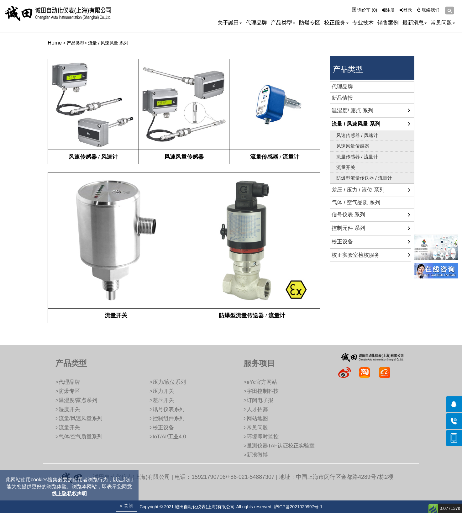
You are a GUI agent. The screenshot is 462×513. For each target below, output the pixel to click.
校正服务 (336, 23)
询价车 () (364, 10)
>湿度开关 (67, 409)
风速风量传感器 (352, 146)
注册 (388, 10)
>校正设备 (162, 428)
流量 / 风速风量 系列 (108, 42)
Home (55, 43)
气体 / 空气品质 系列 (356, 202)
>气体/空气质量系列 (78, 437)
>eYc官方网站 (260, 382)
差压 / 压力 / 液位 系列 (358, 190)
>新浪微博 (256, 455)
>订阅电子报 (258, 400)
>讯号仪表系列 (167, 409)
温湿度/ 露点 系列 (352, 111)
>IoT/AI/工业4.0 (168, 437)
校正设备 (342, 242)
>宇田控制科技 (261, 391)
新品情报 (342, 98)
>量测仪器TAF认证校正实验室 (279, 446)
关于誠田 (230, 23)
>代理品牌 (67, 382)
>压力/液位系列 (168, 382)
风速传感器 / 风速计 (357, 135)
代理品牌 (256, 23)
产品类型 (283, 23)
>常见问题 (256, 428)
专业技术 (363, 23)
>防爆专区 (67, 391)
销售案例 (388, 23)
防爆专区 (309, 23)
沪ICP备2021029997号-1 (298, 506)
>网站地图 (256, 418)
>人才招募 (256, 409)
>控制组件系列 (167, 418)
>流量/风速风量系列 (78, 418)
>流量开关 (67, 428)
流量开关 (345, 167)
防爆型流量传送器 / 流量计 (364, 178)
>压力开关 (162, 391)
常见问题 (443, 23)
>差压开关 (162, 400)
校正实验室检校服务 (356, 255)
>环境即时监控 (261, 437)
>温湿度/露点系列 (76, 400)
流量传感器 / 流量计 (357, 156)
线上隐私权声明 (69, 493)
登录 (406, 10)
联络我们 (428, 10)
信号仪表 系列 (348, 215)
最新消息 (414, 23)
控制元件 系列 (348, 228)
